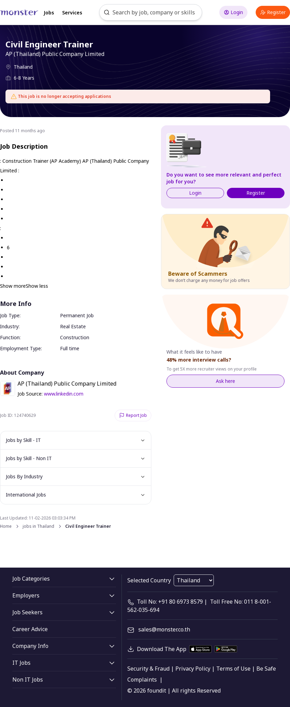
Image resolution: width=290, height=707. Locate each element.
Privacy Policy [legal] (192, 668)
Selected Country (149, 580)
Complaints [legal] (142, 679)
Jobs (49, 12)
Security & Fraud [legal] (148, 668)
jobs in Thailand (38, 526)
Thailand (23, 67)
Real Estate (73, 326)
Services (72, 12)
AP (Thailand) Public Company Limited (54, 54)
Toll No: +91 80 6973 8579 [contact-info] (170, 601)
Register (273, 12)
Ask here (225, 381)
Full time (69, 348)
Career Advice (30, 629)
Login (233, 12)
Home (6, 526)
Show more (13, 286)
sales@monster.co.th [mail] (164, 629)
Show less (37, 286)
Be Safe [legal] (266, 668)
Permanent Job (77, 315)
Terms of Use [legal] (233, 668)
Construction (74, 337)
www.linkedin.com (63, 393)
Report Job (133, 415)
